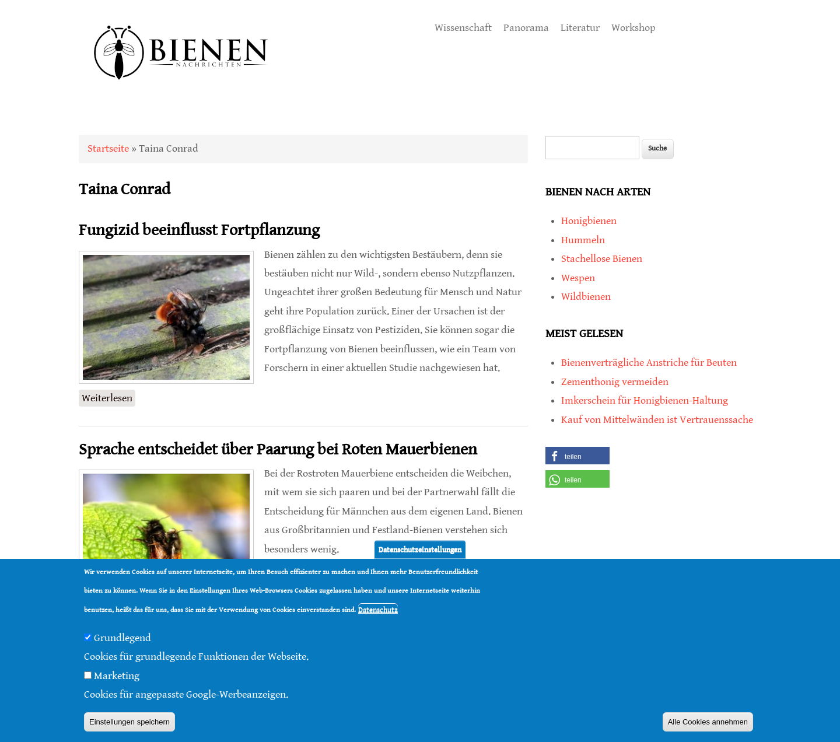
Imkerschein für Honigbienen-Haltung (644, 400)
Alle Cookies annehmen (708, 722)
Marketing (116, 676)
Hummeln (583, 240)
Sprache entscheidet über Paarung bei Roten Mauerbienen (278, 449)
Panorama (526, 28)
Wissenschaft (463, 28)
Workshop (633, 28)
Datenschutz (378, 610)
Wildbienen (586, 296)
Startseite (108, 148)
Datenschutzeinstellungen (420, 549)
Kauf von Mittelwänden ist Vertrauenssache (657, 420)
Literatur (580, 28)
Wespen (578, 278)
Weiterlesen (108, 397)
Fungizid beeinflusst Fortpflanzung (199, 230)
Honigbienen (589, 221)
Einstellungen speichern (129, 722)
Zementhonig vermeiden (614, 382)
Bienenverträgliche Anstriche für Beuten (649, 362)
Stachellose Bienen (601, 259)
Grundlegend (122, 638)
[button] (577, 455)
